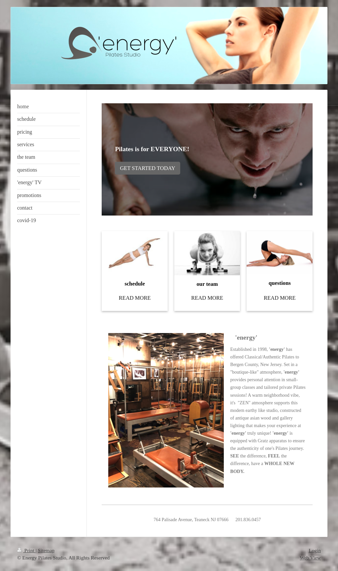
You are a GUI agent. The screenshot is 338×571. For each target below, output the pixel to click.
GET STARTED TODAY (147, 168)
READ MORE (135, 298)
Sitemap (46, 550)
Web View (310, 557)
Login (315, 550)
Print (26, 550)
